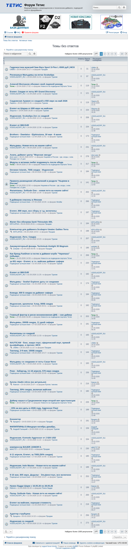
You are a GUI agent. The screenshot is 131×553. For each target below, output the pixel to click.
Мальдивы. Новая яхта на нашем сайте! (31, 145)
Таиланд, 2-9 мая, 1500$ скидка (26, 350)
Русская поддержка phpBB (65, 548)
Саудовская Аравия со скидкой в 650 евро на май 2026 (38, 101)
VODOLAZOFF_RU (17, 77)
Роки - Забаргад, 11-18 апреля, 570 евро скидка (34, 371)
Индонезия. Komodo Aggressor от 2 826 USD (33, 438)
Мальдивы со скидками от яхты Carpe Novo (33, 362)
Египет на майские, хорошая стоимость (30, 502)
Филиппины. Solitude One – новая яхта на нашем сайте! (39, 190)
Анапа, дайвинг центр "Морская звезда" (31, 155)
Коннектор (15, 419)
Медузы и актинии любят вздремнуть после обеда (36, 162)
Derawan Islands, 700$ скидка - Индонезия (31, 170)
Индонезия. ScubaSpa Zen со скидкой (29, 116)
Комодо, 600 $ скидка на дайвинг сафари (31, 293)
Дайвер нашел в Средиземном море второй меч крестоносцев (42, 400)
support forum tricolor (49, 546)
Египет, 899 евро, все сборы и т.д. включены (33, 211)
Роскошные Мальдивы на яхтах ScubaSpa (32, 75)
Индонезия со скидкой (21, 521)
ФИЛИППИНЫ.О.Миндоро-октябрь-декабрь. (33, 426)
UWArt (12, 69)
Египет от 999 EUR (19, 125)
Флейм (59, 202)
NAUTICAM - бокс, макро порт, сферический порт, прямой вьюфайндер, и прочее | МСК (40, 343)
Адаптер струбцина (20, 514)
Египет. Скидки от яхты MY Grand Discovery (32, 91)
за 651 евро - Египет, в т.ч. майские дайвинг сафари (37, 261)
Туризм (54, 77)
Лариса (13, 103)
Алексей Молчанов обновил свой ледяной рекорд (36, 84)
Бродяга (16, 422)
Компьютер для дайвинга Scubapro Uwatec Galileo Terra (39, 229)
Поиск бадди (47, 488)
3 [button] (108, 54)
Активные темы (25, 40)
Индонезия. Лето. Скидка (23, 237)
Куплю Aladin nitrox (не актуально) (28, 382)
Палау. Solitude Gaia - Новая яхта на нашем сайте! (36, 493)
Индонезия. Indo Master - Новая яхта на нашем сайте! (38, 465)
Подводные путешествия (20, 137)
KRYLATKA (14, 224)
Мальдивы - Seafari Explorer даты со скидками (34, 282)
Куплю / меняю (51, 384)
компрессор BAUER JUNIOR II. (25, 447)
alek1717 (13, 449)
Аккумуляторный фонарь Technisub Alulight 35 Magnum (39, 246)
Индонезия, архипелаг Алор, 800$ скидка (31, 304)
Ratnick (16, 384)
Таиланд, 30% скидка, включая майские (30, 389)
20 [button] (122, 54)
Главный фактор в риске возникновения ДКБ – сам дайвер (41, 315)
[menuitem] (17, 32)
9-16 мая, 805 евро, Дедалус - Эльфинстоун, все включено (40, 475)
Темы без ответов (10, 40)
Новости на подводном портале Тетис (56, 86)
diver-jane (13, 157)
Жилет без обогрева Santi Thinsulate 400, (31, 222)
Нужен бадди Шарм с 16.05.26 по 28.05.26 (31, 486)
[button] (96, 54)
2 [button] (104, 54)
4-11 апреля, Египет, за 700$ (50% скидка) (31, 454)
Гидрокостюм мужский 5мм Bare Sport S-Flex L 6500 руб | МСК (42, 67)
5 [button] (115, 54)
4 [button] (112, 54)
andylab (16, 249)
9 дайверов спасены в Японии (26, 200)
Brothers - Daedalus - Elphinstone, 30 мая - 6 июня (35, 134)
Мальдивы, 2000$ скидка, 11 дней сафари (32, 322)
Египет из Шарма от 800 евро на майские (31, 108)
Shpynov (13, 111)
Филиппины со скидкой (22, 333)
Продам (44, 69)
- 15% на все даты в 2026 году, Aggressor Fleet (34, 408)
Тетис (12, 86)
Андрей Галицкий (20, 429)
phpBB (75, 546)
